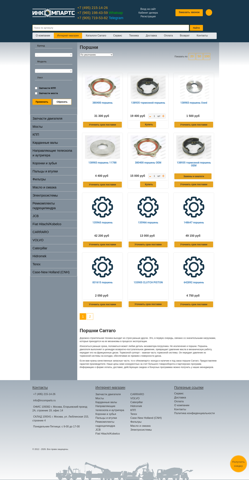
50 (199, 56)
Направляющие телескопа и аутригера (52, 153)
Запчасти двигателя (47, 118)
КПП (36, 134)
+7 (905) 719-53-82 (100, 18)
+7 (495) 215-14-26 (92, 8)
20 (192, 56)
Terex (37, 264)
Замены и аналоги (194, 176)
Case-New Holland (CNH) (51, 272)
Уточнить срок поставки (102, 124)
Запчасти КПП (47, 88)
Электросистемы (45, 195)
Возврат (185, 35)
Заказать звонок (189, 12)
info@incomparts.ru (44, 400)
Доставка (151, 35)
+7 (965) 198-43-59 (100, 13)
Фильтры (39, 179)
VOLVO (38, 240)
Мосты (38, 126)
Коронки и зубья (45, 163)
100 (207, 56)
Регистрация (148, 16)
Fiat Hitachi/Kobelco (47, 224)
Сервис (117, 35)
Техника (134, 35)
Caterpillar (40, 248)
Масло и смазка (44, 187)
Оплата (168, 35)
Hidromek (40, 256)
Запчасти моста (48, 93)
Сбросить (62, 102)
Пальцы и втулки (45, 171)
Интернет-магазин (68, 35)
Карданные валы (45, 142)
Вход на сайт (148, 9)
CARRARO (41, 232)
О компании (43, 35)
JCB (36, 216)
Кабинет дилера (148, 12)
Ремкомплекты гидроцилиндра (44, 206)
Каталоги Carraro (96, 35)
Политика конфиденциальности (194, 413)
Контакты (202, 35)
